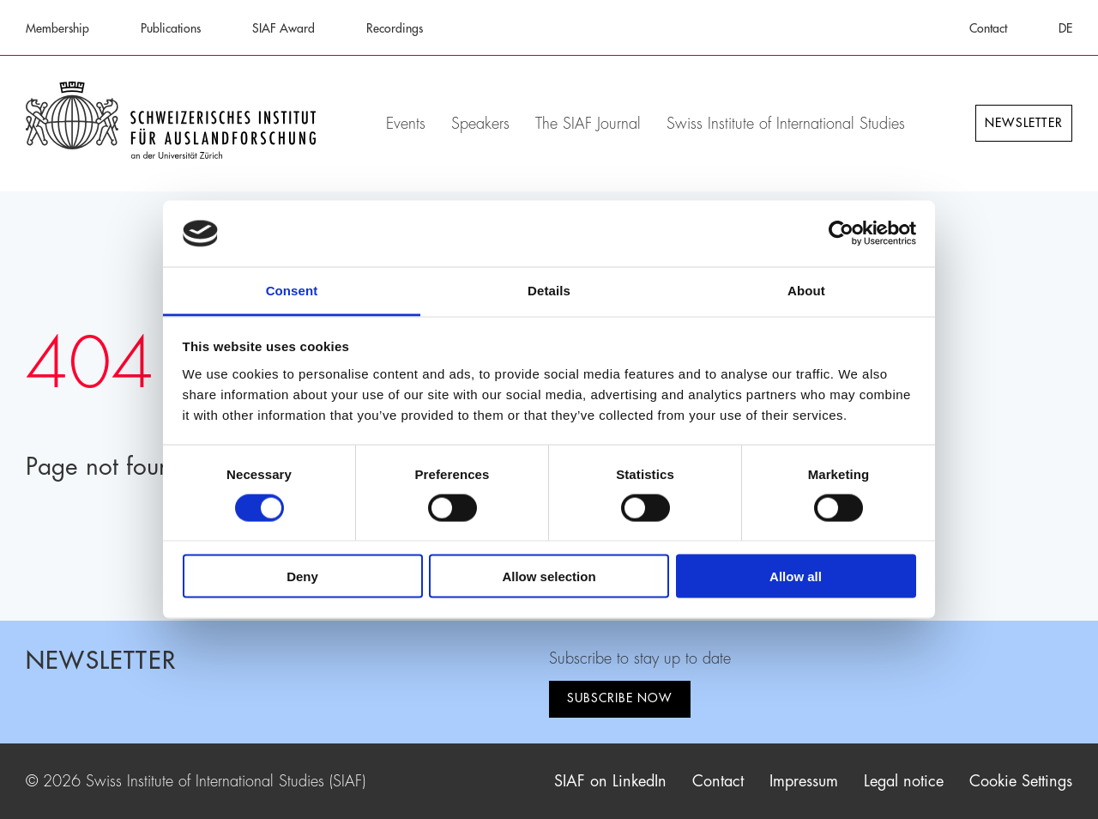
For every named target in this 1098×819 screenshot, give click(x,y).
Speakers (480, 123)
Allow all (795, 576)
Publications (171, 28)
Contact (988, 28)
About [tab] (806, 289)
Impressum (803, 781)
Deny (302, 576)
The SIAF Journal (588, 123)
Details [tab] (549, 289)
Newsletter (1024, 123)
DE (1065, 28)
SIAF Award (283, 28)
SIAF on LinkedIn (610, 781)
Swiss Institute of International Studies (786, 123)
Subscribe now (620, 698)
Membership (57, 28)
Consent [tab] (292, 289)
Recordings (394, 28)
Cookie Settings (1020, 781)
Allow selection (548, 576)
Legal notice (904, 781)
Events (405, 123)
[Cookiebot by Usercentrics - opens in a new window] (841, 233)
